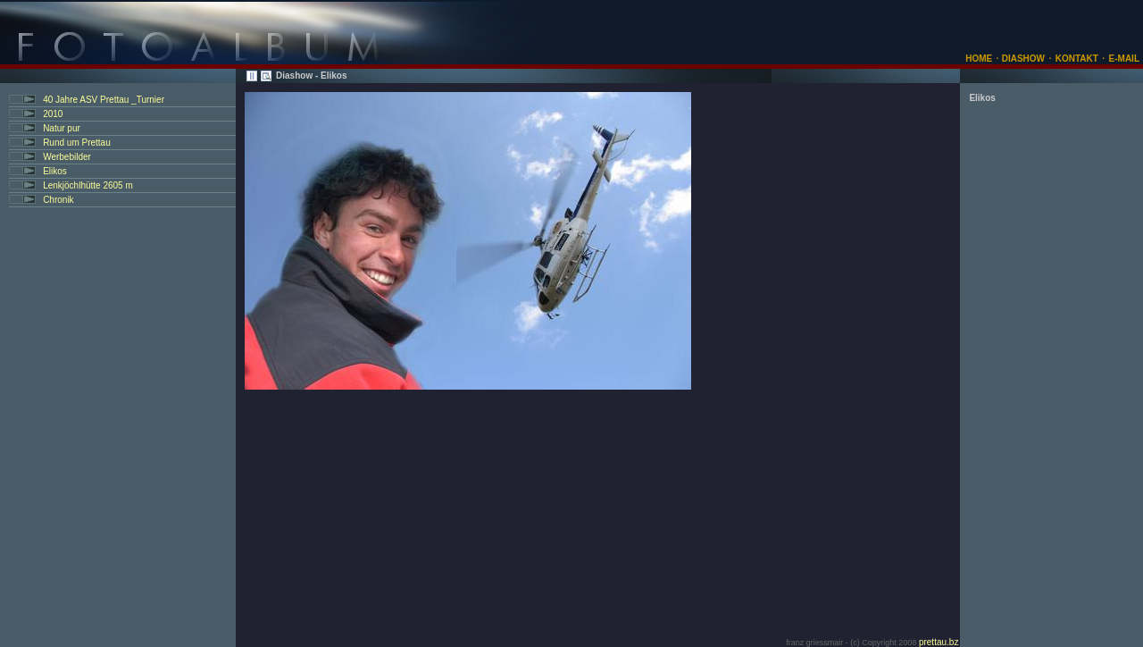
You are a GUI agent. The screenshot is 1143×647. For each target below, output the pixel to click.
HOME (978, 58)
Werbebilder (67, 157)
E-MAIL (1124, 58)
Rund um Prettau (77, 142)
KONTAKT (1076, 58)
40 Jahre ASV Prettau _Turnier (103, 100)
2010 (53, 114)
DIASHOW (1022, 58)
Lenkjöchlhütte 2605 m (88, 185)
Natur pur (61, 128)
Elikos (55, 171)
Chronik (58, 200)
